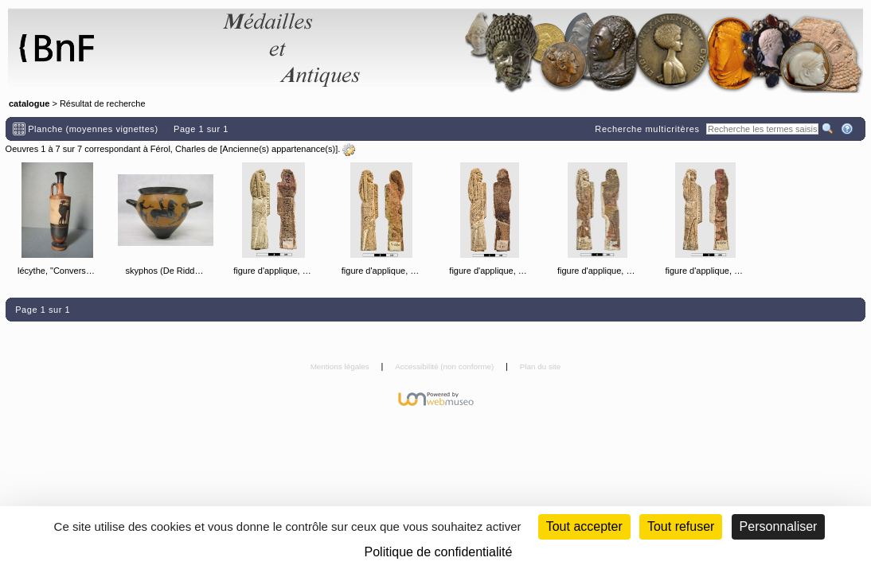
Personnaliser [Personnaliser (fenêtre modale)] (779, 526)
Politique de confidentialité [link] (439, 552)
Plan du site (540, 366)
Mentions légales (341, 366)
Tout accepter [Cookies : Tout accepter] (584, 526)
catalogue (29, 103)
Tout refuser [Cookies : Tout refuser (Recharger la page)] (680, 526)
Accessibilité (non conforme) (445, 366)
